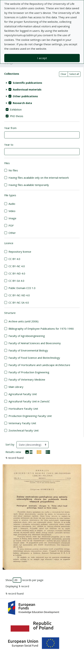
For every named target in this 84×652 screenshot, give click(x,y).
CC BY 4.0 (14, 259)
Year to (8, 144)
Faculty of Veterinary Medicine (27, 379)
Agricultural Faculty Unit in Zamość (29, 401)
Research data (22, 103)
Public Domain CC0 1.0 (22, 288)
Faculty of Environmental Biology (28, 350)
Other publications (25, 96)
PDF (11, 225)
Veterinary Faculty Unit (22, 423)
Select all (74, 74)
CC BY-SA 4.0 (16, 280)
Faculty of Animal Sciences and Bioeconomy (35, 343)
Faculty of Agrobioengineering (27, 336)
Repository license (20, 251)
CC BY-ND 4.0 (17, 273)
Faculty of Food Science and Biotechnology (34, 357)
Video (12, 211)
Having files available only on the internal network (39, 177)
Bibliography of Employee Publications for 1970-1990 (41, 328)
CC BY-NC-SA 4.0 (19, 302)
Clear (63, 74)
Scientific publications (27, 82)
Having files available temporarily (29, 185)
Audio (12, 203)
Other (12, 233)
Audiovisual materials (27, 89)
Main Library (16, 387)
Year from (10, 128)
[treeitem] (42, 82)
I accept (42, 58)
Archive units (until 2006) (23, 321)
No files (13, 170)
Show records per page (24, 580)
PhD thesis (16, 116)
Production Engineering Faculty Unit (30, 416)
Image (12, 218)
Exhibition (16, 109)
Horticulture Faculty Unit (23, 408)
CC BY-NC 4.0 (17, 266)
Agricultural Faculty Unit (23, 394)
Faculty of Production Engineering (29, 372)
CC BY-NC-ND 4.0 (19, 295)
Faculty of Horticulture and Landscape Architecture (39, 365)
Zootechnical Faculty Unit (24, 430)
